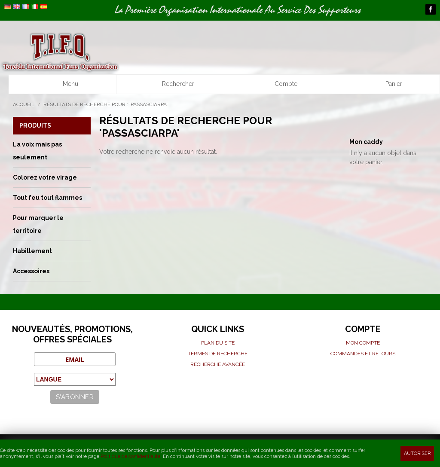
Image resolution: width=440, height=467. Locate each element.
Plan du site (218, 343)
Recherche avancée (217, 364)
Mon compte (363, 343)
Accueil (23, 104)
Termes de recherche (218, 354)
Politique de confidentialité (130, 456)
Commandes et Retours (362, 354)
